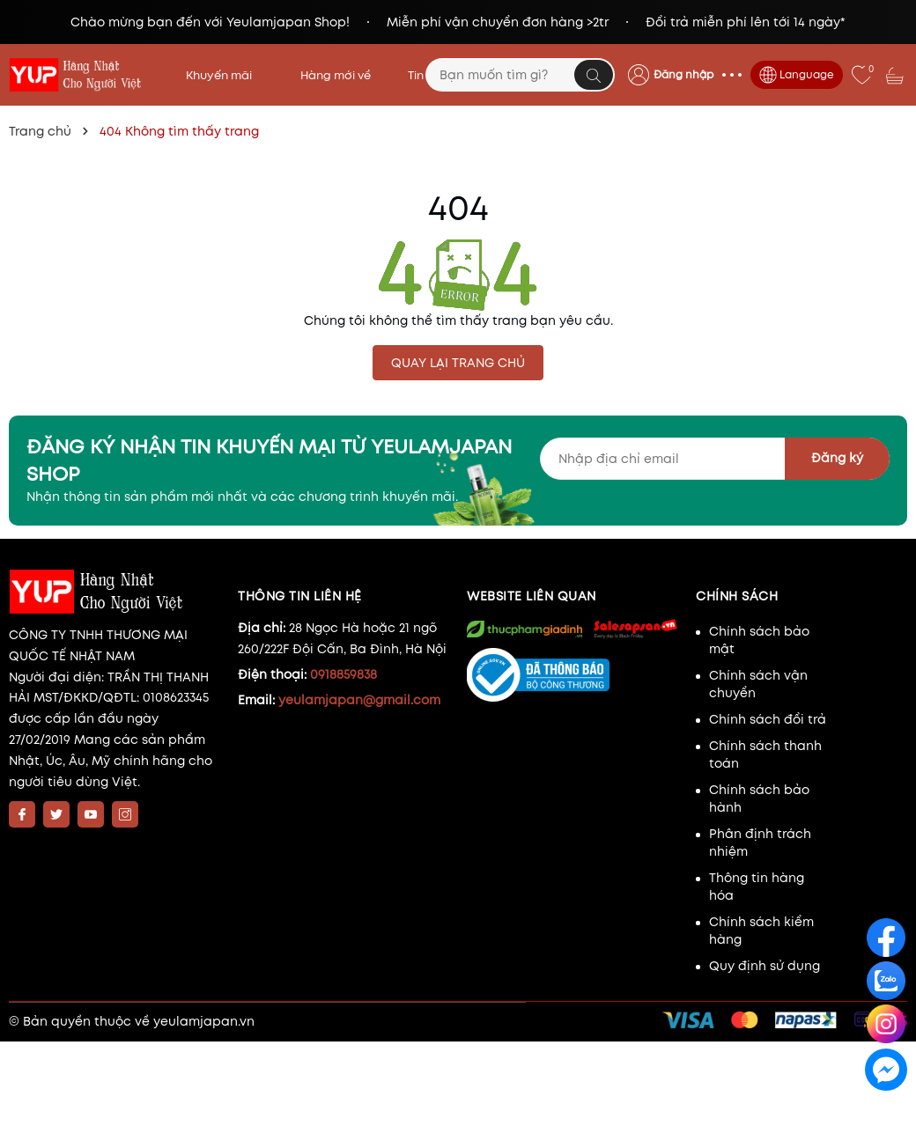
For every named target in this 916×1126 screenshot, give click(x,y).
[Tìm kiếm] (593, 75)
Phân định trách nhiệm (760, 842)
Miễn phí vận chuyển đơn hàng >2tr (498, 22)
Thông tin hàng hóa (756, 886)
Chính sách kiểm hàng (761, 930)
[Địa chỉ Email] (715, 459)
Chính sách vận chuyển (758, 684)
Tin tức (426, 75)
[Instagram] (125, 814)
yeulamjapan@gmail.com (359, 700)
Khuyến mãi (224, 75)
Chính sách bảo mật (759, 640)
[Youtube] (91, 814)
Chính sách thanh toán (765, 754)
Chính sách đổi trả (767, 719)
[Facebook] (22, 814)
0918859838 (343, 674)
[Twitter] (56, 814)
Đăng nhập (683, 74)
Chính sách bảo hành (759, 798)
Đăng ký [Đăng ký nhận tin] (837, 458)
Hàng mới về (335, 75)
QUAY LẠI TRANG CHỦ (458, 363)
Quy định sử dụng (764, 966)
